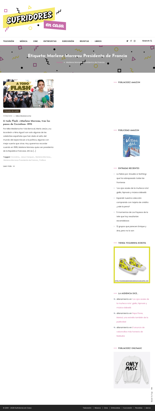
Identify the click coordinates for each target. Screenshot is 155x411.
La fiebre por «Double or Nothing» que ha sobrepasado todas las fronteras (132, 178)
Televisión (8, 41)
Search (147, 40)
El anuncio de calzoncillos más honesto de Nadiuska (131, 331)
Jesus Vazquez (27, 157)
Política (42, 160)
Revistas (84, 41)
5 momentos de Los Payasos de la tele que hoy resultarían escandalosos (132, 216)
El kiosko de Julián (11, 111)
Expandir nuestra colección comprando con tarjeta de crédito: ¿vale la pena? (133, 202)
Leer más (9, 166)
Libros (98, 41)
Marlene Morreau (43, 157)
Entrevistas (49, 41)
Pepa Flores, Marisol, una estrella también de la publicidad (132, 317)
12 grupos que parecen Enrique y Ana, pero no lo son (131, 228)
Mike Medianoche (23, 116)
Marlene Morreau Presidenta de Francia (21, 160)
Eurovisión (68, 41)
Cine (35, 41)
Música (23, 41)
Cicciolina (15, 157)
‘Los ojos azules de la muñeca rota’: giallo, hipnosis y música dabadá (133, 190)
